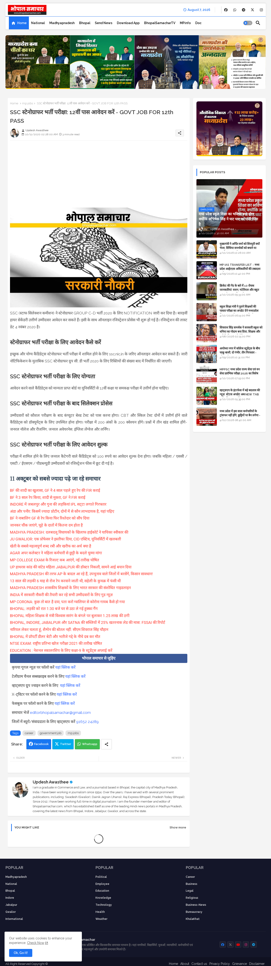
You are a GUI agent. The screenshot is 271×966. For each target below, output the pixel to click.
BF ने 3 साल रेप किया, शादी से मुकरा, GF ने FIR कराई (47, 497)
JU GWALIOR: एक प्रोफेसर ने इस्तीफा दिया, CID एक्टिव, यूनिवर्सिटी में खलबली (65, 539)
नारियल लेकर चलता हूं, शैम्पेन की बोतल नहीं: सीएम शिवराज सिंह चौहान (59, 629)
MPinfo (185, 23)
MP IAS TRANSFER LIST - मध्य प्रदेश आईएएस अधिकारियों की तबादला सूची (240, 269)
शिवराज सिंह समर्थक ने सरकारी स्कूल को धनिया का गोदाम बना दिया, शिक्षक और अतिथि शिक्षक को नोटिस (241, 331)
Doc (198, 23)
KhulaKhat (193, 919)
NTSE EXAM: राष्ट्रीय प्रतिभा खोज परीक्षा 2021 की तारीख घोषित (56, 643)
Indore (9, 897)
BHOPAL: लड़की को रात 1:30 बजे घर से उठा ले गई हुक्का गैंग (54, 608)
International (14, 919)
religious (192, 897)
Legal (189, 890)
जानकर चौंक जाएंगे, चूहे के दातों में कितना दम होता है (46, 525)
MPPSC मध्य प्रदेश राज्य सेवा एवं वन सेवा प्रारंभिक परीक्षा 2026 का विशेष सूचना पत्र (240, 373)
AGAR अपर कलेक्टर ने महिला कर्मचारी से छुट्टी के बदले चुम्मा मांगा (56, 553)
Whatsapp (89, 744)
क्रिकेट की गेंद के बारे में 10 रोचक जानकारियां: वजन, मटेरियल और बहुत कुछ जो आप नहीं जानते (239, 290)
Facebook (41, 744)
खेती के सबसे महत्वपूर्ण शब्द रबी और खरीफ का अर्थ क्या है (50, 546)
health (100, 911)
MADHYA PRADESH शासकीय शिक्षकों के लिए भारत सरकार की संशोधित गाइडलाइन (70, 587)
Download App (128, 23)
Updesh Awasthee (51, 782)
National (38, 23)
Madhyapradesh (62, 23)
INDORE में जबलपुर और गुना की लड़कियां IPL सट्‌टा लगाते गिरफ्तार (58, 504)
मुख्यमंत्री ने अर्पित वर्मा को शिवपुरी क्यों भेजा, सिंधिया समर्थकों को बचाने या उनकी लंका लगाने (240, 248)
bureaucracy (194, 911)
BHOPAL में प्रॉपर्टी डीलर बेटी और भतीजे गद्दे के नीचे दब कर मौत (55, 636)
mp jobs (27, 103)
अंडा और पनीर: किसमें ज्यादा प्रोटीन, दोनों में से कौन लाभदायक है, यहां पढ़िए (62, 511)
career (29, 733)
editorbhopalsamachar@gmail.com (60, 712)
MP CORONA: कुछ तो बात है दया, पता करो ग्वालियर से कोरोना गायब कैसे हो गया (67, 602)
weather (101, 919)
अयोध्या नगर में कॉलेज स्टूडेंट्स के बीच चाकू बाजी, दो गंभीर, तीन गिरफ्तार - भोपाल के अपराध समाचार (240, 352)
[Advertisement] (98, 176)
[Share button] (106, 744)
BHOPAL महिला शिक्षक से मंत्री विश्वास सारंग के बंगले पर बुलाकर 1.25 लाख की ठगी (69, 615)
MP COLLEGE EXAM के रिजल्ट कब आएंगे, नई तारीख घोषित (54, 560)
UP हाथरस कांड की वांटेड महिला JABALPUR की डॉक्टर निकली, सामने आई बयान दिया (70, 567)
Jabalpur (11, 904)
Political (101, 876)
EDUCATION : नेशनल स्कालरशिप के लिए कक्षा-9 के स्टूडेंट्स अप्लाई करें (61, 650)
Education (102, 890)
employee (102, 884)
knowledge (103, 897)
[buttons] (226, 9)
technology (103, 904)
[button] (247, 23)
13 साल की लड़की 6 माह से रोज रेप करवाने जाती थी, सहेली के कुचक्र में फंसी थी (65, 581)
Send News (103, 23)
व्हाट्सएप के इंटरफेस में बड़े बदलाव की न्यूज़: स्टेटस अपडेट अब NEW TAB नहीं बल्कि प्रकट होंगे (240, 394)
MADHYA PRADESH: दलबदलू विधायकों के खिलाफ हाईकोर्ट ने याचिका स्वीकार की (69, 532)
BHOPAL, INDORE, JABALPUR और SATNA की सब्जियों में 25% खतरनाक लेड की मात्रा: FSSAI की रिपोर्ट (88, 622)
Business (191, 884)
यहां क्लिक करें (65, 667)
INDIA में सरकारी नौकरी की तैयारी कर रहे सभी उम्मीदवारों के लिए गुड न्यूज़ (61, 594)
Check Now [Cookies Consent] (35, 943)
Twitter (65, 744)
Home (22, 23)
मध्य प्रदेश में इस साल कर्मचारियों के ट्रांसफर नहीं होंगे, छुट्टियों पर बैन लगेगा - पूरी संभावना (240, 415)
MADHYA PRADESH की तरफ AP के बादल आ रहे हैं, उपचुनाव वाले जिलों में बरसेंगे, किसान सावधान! (81, 574)
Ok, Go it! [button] (21, 953)
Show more (178, 827)
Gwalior (10, 911)
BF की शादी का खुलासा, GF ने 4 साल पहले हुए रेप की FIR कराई (55, 490)
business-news (196, 904)
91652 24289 (87, 721)
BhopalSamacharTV (159, 23)
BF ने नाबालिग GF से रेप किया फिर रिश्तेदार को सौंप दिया (49, 518)
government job (50, 733)
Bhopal (84, 23)
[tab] (19, 23)
